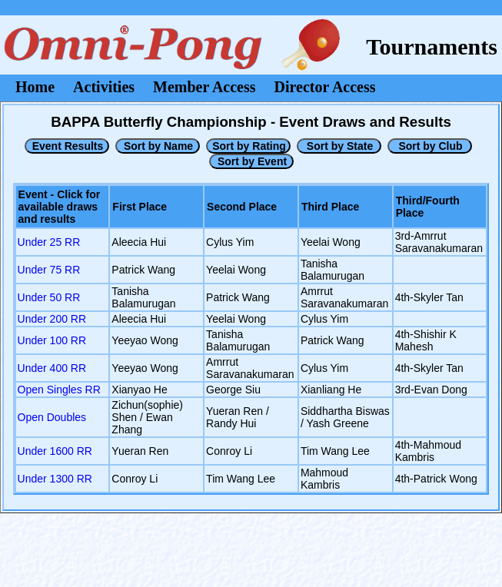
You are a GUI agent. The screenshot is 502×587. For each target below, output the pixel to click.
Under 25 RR (49, 242)
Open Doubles (52, 417)
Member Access (204, 86)
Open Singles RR (59, 389)
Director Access (325, 86)
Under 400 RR (52, 368)
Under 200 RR (52, 319)
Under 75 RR (49, 270)
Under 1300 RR (55, 479)
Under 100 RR (52, 340)
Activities (104, 86)
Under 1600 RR (55, 451)
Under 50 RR (49, 297)
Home (35, 86)
